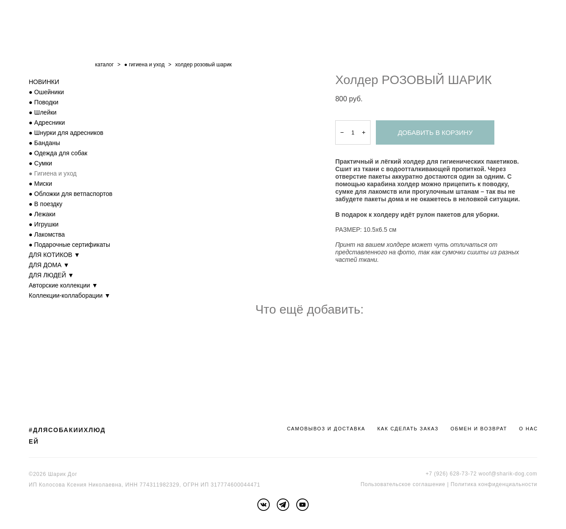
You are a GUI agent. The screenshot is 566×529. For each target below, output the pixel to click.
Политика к (466, 484)
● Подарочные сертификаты (69, 244)
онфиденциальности (509, 484)
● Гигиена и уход (52, 173)
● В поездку (45, 203)
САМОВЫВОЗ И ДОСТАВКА (326, 428)
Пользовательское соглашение (402, 484)
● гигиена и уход (144, 64)
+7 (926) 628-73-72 (451, 474)
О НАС (528, 428)
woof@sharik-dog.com (507, 474)
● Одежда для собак (58, 153)
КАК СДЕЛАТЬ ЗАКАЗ (408, 428)
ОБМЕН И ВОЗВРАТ (479, 428)
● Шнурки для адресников (66, 132)
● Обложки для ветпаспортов (70, 193)
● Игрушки (43, 224)
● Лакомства (47, 234)
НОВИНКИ (44, 81)
